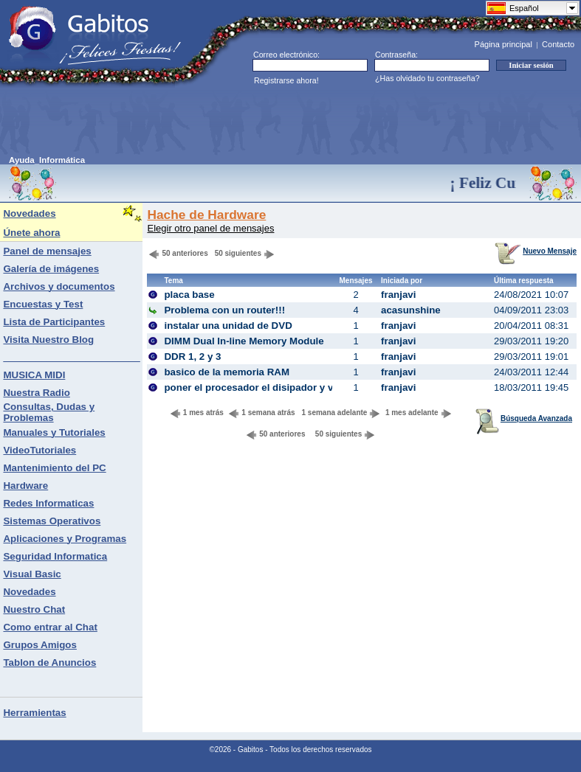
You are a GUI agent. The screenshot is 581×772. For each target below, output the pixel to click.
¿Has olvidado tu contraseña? (427, 78)
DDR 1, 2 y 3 (192, 356)
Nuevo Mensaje (536, 251)
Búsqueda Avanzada (523, 418)
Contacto (558, 44)
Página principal (503, 44)
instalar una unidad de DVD (228, 325)
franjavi (398, 294)
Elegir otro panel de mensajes (210, 228)
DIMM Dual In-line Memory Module (243, 341)
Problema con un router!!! (224, 310)
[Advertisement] (277, 122)
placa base (189, 294)
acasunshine (411, 310)
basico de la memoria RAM (226, 372)
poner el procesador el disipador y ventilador (269, 387)
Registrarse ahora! (286, 80)
